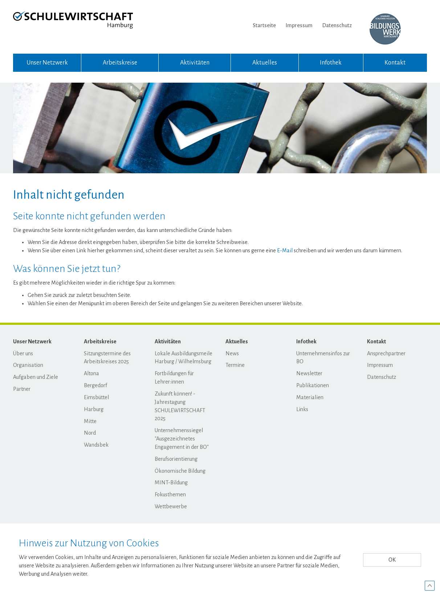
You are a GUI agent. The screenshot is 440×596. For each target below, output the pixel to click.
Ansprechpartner (386, 353)
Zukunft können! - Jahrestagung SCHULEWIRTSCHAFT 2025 (180, 406)
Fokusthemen (170, 494)
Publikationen (312, 385)
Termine (235, 365)
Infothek (331, 62)
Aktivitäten (194, 62)
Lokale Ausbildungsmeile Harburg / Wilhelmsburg (183, 358)
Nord (90, 433)
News (232, 353)
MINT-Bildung (171, 482)
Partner (21, 389)
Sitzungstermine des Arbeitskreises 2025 (107, 358)
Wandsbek (96, 445)
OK (392, 560)
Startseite (264, 25)
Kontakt (395, 62)
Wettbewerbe (171, 506)
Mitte (90, 421)
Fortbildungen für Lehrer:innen (174, 378)
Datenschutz (337, 25)
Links (302, 409)
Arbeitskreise (120, 62)
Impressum (299, 25)
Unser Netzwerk (47, 62)
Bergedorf (95, 385)
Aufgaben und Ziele (35, 377)
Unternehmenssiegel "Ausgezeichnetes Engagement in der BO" (182, 438)
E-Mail (285, 250)
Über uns (23, 353)
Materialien (309, 397)
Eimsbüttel (96, 397)
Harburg (93, 409)
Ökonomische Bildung (180, 471)
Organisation (28, 365)
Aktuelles (264, 62)
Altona (91, 373)
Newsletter (309, 373)
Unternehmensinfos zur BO (323, 358)
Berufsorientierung (176, 459)
